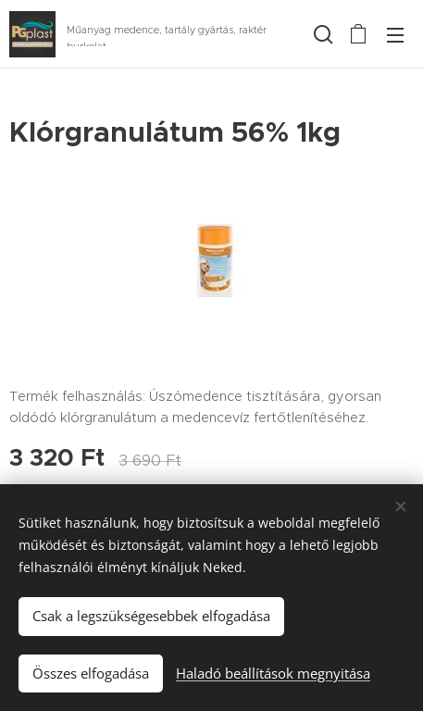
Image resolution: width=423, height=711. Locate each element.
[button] (321, 34)
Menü (395, 35)
